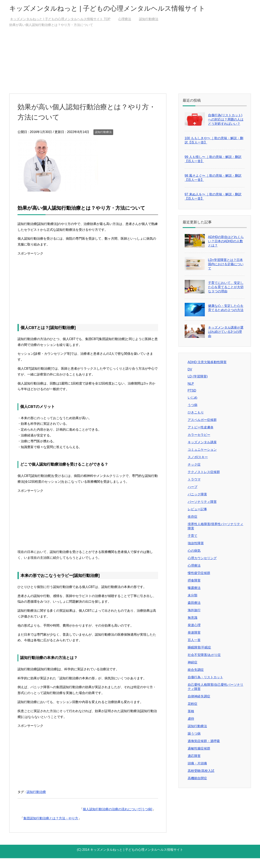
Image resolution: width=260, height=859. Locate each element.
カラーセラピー (199, 435)
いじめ (192, 398)
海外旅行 (194, 611)
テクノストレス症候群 (204, 472)
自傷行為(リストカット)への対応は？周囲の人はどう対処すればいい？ (225, 120)
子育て (192, 536)
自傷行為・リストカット (205, 678)
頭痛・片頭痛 (197, 764)
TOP (60, 20)
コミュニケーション (202, 450)
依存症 (192, 517)
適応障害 (194, 756)
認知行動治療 (36, 792)
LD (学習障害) (198, 377)
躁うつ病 (194, 734)
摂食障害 (194, 581)
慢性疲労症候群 (199, 573)
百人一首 (194, 640)
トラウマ (194, 480)
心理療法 (194, 566)
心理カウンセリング (202, 559)
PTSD (192, 391)
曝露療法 (194, 588)
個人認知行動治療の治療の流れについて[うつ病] (117, 810)
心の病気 (194, 551)
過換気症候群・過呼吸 (204, 742)
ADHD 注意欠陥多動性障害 (207, 363)
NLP (191, 384)
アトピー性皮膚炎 (200, 428)
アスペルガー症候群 (202, 420)
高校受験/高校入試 (201, 771)
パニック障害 (197, 495)
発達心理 (194, 626)
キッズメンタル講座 (202, 443)
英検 (191, 712)
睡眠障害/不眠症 (199, 648)
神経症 (192, 663)
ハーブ (192, 487)
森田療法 (194, 603)
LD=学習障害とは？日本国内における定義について (225, 265)
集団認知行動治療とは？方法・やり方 (50, 819)
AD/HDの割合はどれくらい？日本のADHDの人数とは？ (226, 242)
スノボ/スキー (198, 458)
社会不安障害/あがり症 (204, 655)
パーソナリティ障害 (202, 502)
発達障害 (194, 633)
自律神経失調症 (199, 697)
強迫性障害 (196, 544)
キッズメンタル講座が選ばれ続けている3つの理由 (225, 332)
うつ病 (192, 405)
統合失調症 (196, 670)
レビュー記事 (197, 510)
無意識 (192, 618)
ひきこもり (196, 413)
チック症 (194, 465)
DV (190, 370)
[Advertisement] (130, 64)
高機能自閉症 (197, 779)
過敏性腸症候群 (199, 749)
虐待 (191, 719)
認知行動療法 (103, 132)
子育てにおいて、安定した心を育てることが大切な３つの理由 (225, 288)
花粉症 (192, 704)
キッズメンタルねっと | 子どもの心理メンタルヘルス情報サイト (116, 9)
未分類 (192, 596)
